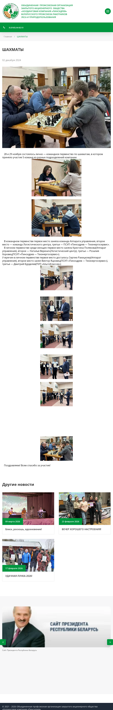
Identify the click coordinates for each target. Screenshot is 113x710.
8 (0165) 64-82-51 (16, 27)
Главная (8, 36)
